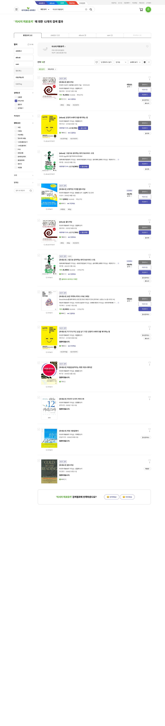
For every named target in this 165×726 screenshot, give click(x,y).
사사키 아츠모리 (81, 159)
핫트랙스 (72, 3)
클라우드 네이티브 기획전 (69, 279)
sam (62, 3)
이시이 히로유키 (58, 46)
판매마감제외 (22, 157)
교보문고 (42, 3)
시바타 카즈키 (94, 303)
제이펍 (61, 162)
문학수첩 (62, 405)
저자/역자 (21, 101)
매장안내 (141, 3)
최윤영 (77, 121)
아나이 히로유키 (64, 303)
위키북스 (62, 305)
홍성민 (77, 193)
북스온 (61, 374)
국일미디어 (62, 437)
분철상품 (20, 153)
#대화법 (62, 209)
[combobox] (44, 9)
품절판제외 (21, 160)
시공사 (61, 195)
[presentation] (27, 35)
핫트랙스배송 (22, 138)
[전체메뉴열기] (16, 9)
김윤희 (77, 88)
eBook (52, 3)
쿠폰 (19, 127)
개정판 (20, 167)
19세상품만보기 (23, 142)
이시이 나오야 (79, 303)
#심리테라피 (73, 138)
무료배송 (20, 135)
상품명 (20, 97)
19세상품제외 (22, 146)
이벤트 (20, 131)
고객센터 (148, 3)
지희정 (77, 434)
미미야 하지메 (109, 303)
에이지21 (62, 124)
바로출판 (82, 3)
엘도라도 (62, 91)
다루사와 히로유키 (64, 159)
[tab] (27, 35)
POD (19, 149)
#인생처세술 (63, 138)
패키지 (20, 164)
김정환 (77, 402)
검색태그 (20, 108)
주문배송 (134, 3)
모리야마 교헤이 (98, 159)
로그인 (120, 3)
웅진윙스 (62, 471)
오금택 (85, 193)
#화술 (68, 105)
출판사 (20, 104)
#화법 (62, 105)
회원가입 (113, 3)
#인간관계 (76, 105)
